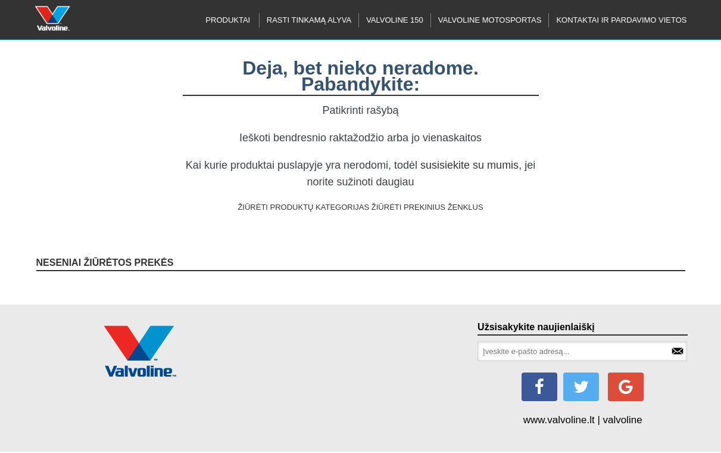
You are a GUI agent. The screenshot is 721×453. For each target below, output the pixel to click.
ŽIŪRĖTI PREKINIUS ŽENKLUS (427, 207)
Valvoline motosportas (490, 19)
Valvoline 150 (394, 19)
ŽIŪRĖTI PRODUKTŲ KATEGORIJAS (303, 207)
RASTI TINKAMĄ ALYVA (309, 19)
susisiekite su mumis (469, 165)
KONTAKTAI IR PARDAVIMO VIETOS (621, 19)
